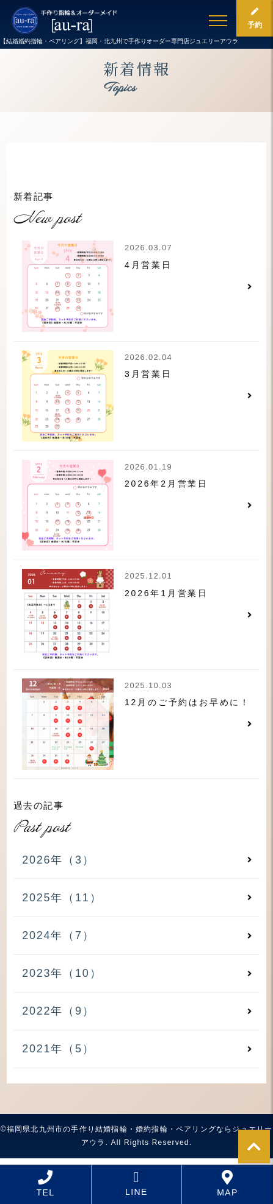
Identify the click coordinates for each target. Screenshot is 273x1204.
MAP (227, 1183)
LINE (136, 1183)
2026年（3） (58, 860)
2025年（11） (61, 898)
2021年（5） (58, 1049)
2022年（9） (58, 1011)
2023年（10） (61, 973)
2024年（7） (58, 935)
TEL (46, 1183)
